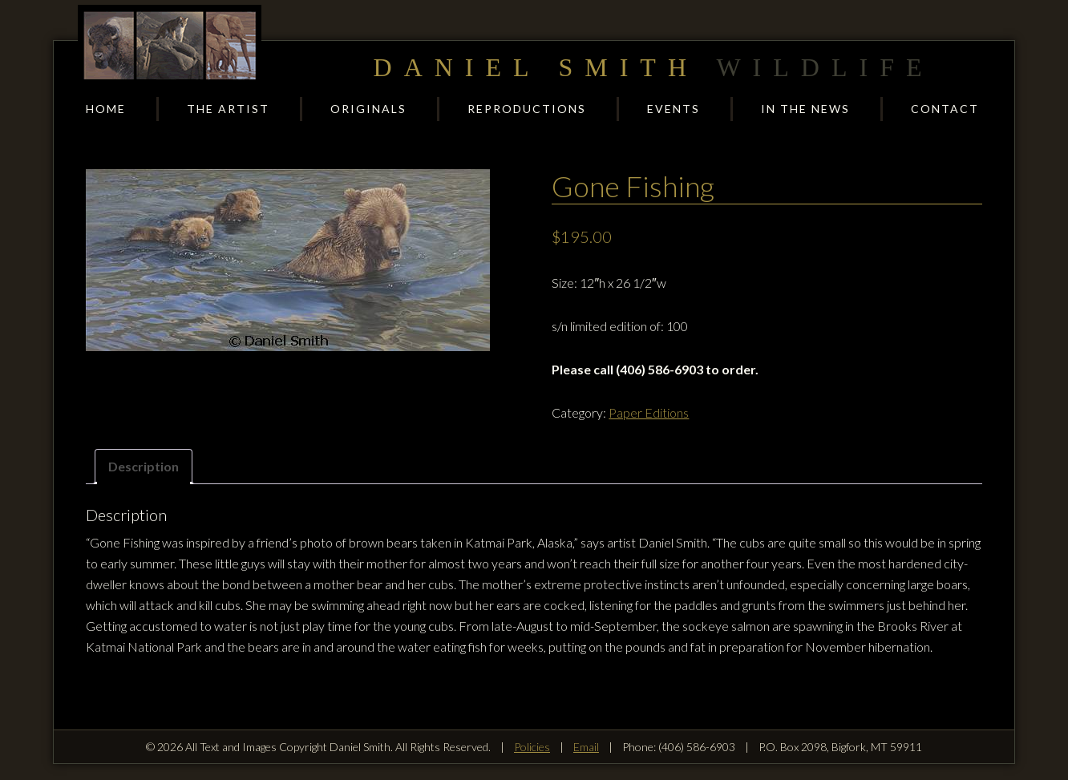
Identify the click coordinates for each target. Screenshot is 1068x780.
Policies (532, 747)
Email (586, 747)
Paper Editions (649, 412)
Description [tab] (143, 466)
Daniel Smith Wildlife (170, 45)
